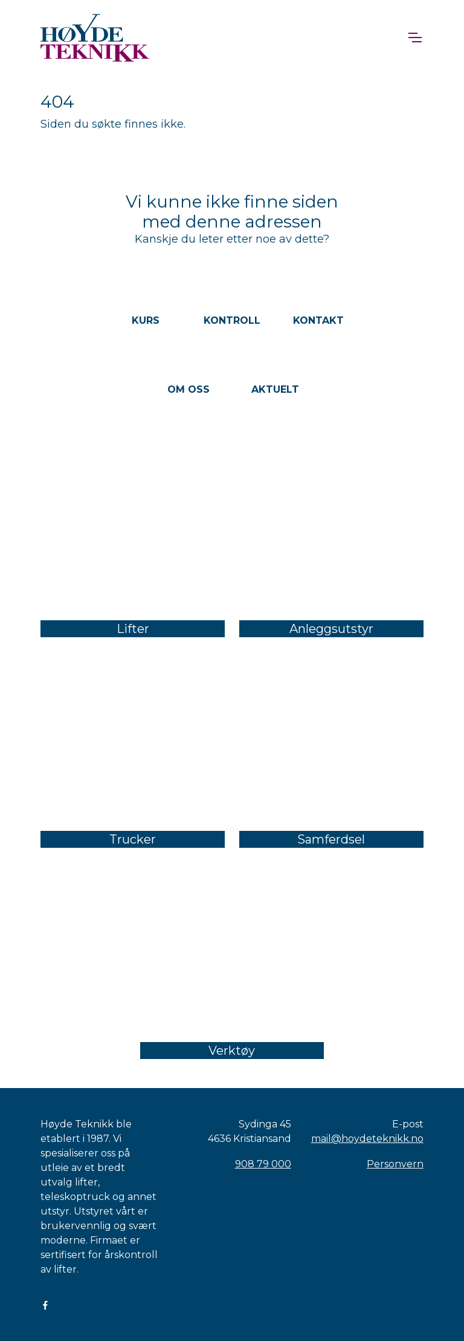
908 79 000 (263, 1164)
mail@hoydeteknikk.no (367, 1138)
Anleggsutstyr (331, 628)
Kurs (146, 320)
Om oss (188, 389)
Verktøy (231, 1050)
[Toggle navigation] (414, 37)
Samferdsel (331, 839)
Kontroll (232, 320)
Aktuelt (275, 389)
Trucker (132, 839)
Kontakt (318, 320)
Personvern (395, 1164)
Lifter (133, 628)
